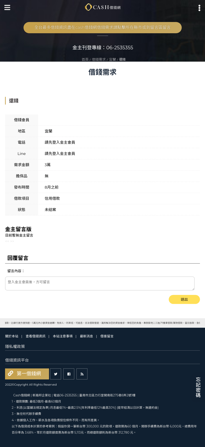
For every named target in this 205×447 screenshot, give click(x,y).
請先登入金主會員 (60, 142)
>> (12, 241)
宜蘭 (112, 59)
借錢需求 (99, 59)
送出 (184, 299)
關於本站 (11, 336)
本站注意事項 (63, 336)
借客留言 (107, 336)
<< (7, 241)
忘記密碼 (198, 387)
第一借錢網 (28, 374)
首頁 (85, 59)
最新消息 (86, 336)
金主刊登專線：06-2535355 (103, 48)
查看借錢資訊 (35, 336)
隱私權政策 (15, 346)
